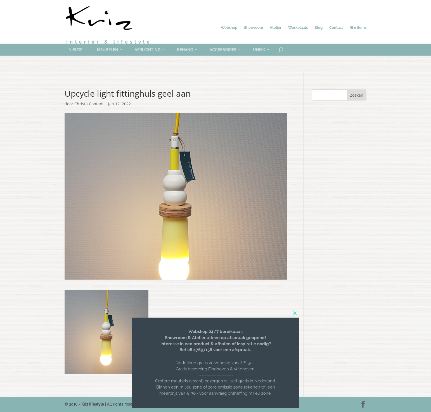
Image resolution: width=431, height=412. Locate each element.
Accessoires (223, 49)
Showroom (253, 27)
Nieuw (75, 49)
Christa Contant (89, 103)
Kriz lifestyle (92, 404)
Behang (185, 49)
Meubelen (107, 49)
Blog (318, 27)
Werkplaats (298, 27)
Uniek (259, 49)
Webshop (229, 27)
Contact (336, 27)
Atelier (275, 27)
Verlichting (147, 49)
